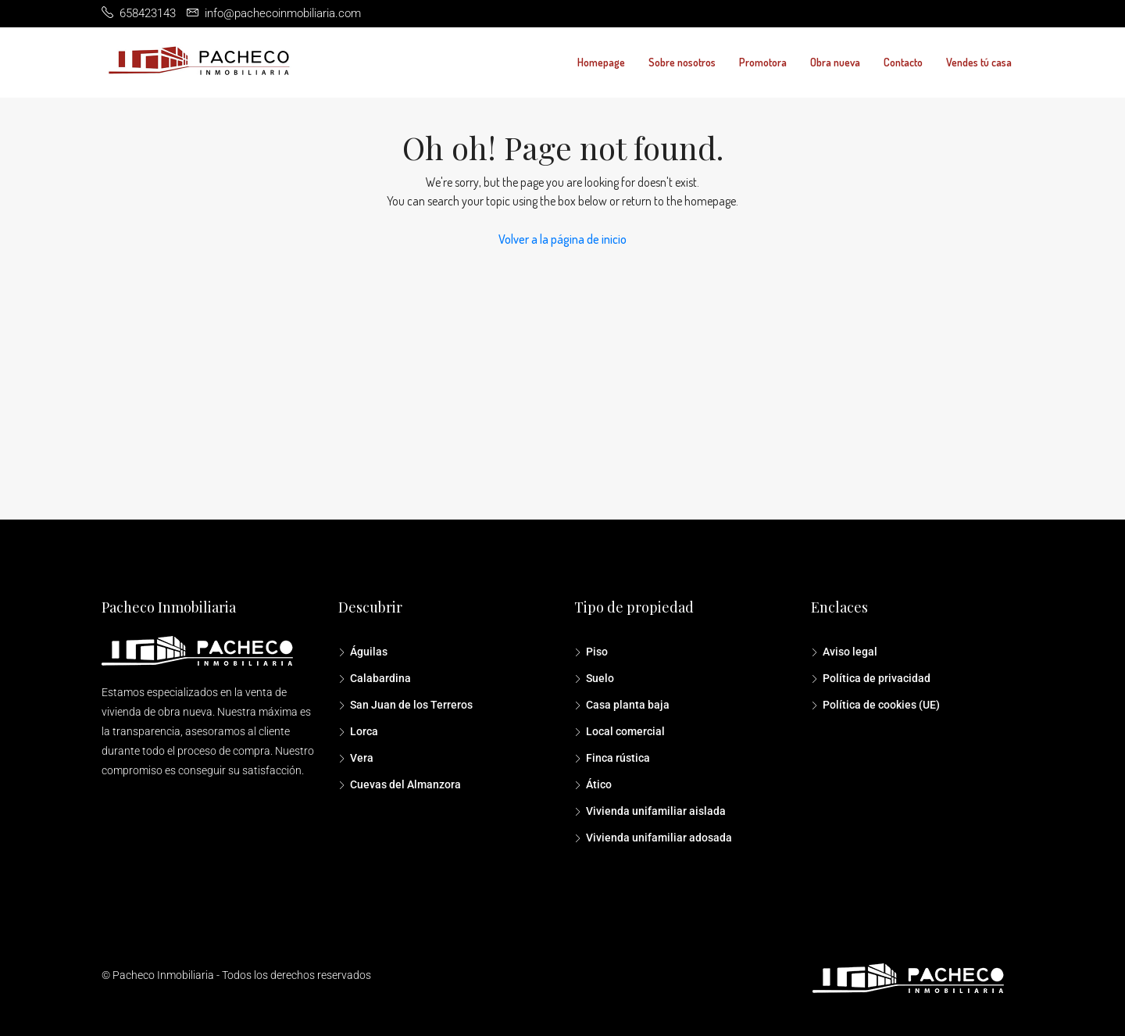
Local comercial (625, 731)
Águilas (369, 651)
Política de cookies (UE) (881, 704)
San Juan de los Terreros (411, 704)
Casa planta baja (628, 704)
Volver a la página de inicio (562, 239)
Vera (361, 758)
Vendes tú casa (979, 62)
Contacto (903, 62)
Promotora (763, 62)
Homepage (601, 62)
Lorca (364, 731)
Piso (597, 651)
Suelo (600, 678)
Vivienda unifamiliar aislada (656, 811)
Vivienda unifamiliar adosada (659, 837)
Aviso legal (850, 651)
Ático (599, 784)
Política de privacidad (876, 678)
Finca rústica (618, 758)
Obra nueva (835, 62)
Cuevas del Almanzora (405, 784)
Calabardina (380, 678)
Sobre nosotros (682, 62)
